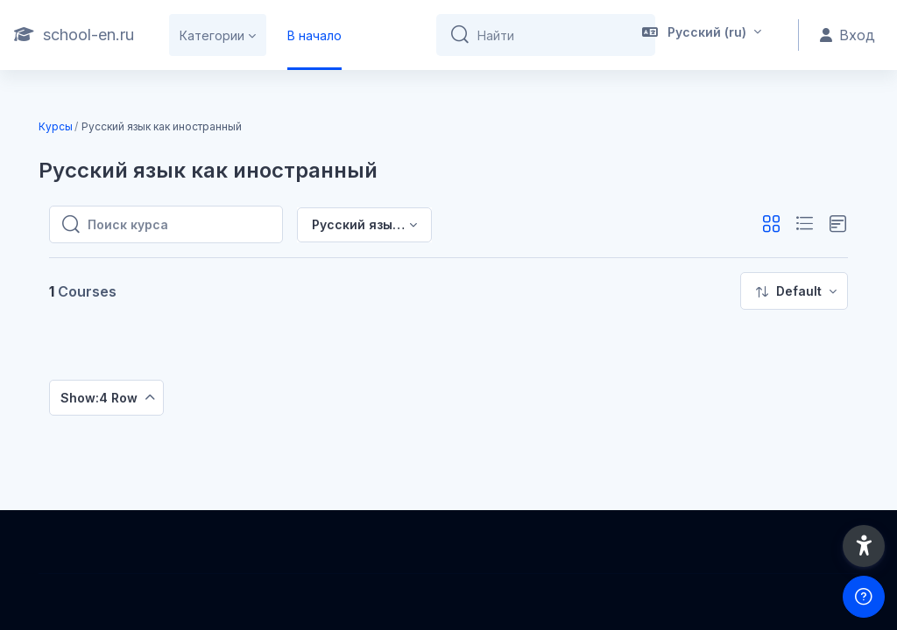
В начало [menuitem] (314, 35)
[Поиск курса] (180, 225)
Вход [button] (847, 35)
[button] (702, 35)
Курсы (56, 126)
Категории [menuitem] (212, 35)
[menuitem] (794, 291)
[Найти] (559, 35)
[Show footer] (864, 597)
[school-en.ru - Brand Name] (74, 35)
